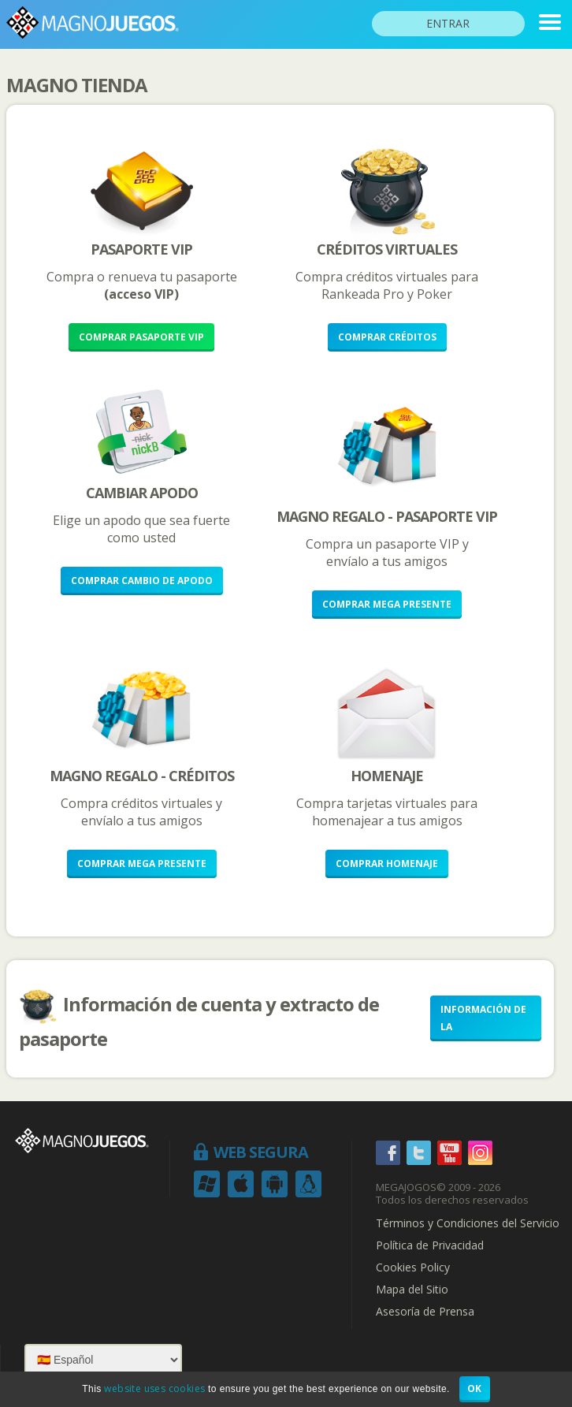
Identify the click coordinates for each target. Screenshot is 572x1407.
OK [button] (474, 1388)
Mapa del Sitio (412, 1289)
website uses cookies (154, 1388)
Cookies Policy (413, 1267)
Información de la (483, 1018)
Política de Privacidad (430, 1245)
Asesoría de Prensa (425, 1311)
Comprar (141, 337)
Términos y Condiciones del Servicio (467, 1223)
